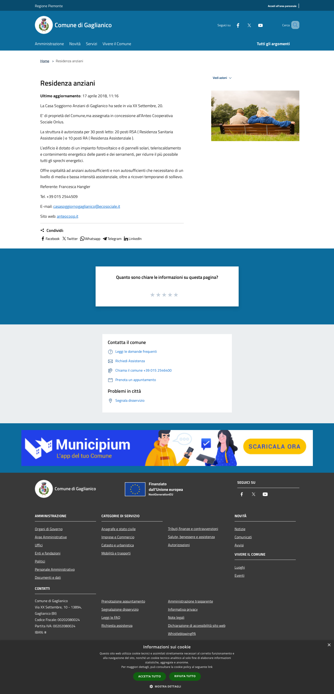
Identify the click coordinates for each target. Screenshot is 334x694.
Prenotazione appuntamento (123, 601)
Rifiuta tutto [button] (185, 676)
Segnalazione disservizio (120, 609)
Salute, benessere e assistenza (191, 536)
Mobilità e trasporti (116, 553)
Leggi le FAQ (110, 617)
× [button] (329, 645)
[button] (167, 686)
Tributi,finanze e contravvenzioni (193, 528)
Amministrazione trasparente (190, 601)
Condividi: (51, 230)
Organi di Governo (49, 529)
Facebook (50, 238)
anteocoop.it (67, 216)
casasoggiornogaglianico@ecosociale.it (86, 206)
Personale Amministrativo (55, 569)
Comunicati (243, 537)
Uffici (39, 545)
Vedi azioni (223, 78)
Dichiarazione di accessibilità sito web (196, 625)
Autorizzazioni (179, 545)
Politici (40, 561)
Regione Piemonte (49, 6)
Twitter (69, 238)
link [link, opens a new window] (210, 667)
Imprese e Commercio (117, 537)
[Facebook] (231, 25)
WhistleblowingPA (182, 633)
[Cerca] (294, 25)
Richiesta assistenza (116, 625)
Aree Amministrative (51, 537)
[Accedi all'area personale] (282, 6)
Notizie (240, 529)
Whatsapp (90, 238)
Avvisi (239, 545)
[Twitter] (242, 25)
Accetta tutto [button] (149, 676)
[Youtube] (253, 25)
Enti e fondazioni (48, 553)
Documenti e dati (48, 577)
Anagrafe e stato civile (118, 529)
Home (44, 61)
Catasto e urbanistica (117, 545)
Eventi (239, 575)
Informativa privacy (183, 609)
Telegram (111, 238)
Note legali (176, 617)
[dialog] (167, 667)
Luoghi (240, 567)
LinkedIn (132, 238)
